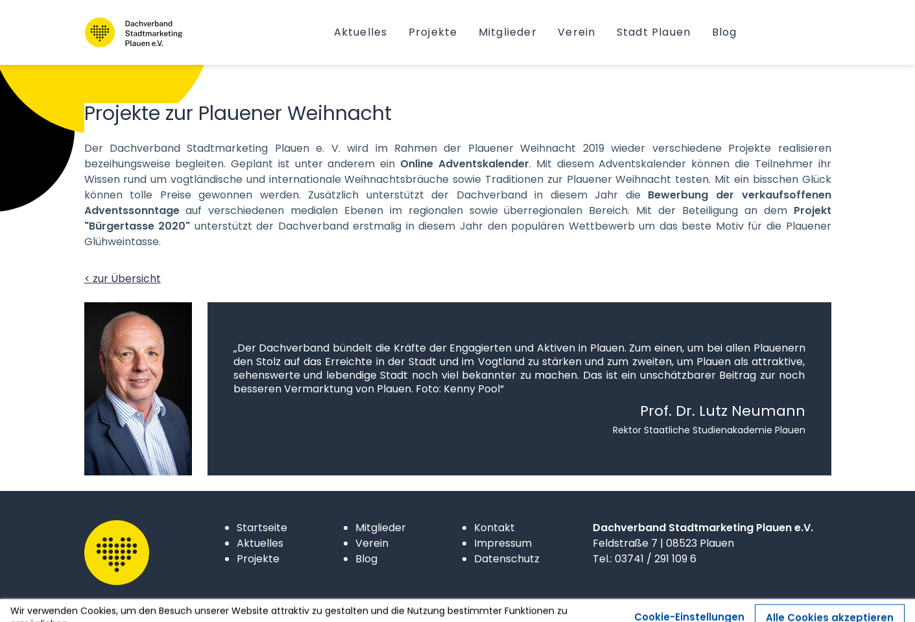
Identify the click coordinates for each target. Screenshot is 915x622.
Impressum (503, 543)
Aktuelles (260, 543)
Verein (371, 543)
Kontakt (494, 527)
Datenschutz (507, 558)
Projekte (258, 558)
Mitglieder (380, 527)
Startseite (262, 527)
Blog (366, 558)
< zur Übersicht (122, 278)
